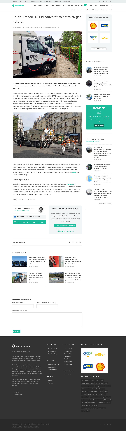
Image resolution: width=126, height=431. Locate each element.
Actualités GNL (52, 354)
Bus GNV (66, 359)
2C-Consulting (86, 380)
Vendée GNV (85, 411)
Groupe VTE (85, 397)
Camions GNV (68, 354)
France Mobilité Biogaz (98, 388)
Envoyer (16, 331)
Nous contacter (18, 394)
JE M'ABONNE (99, 125)
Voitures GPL (67, 375)
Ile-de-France (31, 199)
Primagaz (100, 399)
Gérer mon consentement (31, 426)
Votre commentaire (19, 310)
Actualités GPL (52, 351)
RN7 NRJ (84, 402)
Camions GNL (68, 356)
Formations (57, 1)
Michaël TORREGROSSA (31, 27)
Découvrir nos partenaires (65, 225)
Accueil (73, 10)
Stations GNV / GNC (53, 364)
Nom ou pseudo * (18, 302)
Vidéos (21, 1)
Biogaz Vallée (85, 383)
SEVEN (108, 402)
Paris (14, 199)
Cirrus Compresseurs (88, 386)
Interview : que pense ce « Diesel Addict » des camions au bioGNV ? (102, 166)
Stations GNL (51, 367)
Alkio (93, 380)
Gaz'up (101, 391)
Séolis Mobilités (101, 402)
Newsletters (66, 1)
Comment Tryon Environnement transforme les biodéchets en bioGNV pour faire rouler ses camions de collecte (103, 193)
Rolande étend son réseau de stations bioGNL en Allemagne (102, 96)
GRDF (74, 172)
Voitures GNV (68, 349)
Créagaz (97, 386)
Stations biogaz (52, 369)
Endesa (108, 386)
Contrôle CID (48, 1)
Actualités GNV (52, 349)
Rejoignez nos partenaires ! (65, 231)
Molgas (84, 399)
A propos (16, 392)
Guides (27, 1)
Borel (92, 383)
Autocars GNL (68, 364)
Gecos (84, 394)
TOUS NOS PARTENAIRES (99, 48)
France (24, 199)
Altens (97, 380)
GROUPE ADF (90, 394)
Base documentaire (36, 1)
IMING (91, 397)
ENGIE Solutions (86, 388)
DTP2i (19, 199)
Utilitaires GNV (68, 351)
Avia (102, 380)
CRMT (103, 386)
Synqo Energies (86, 405)
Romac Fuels (91, 402)
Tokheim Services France (89, 408)
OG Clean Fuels (92, 399)
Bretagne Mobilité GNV (101, 383)
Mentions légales (17, 426)
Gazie (105, 391)
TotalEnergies (101, 408)
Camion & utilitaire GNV (49, 27)
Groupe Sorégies (100, 394)
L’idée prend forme (105, 397)
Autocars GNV (68, 361)
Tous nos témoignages (105, 203)
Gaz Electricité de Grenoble (89, 391)
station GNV (71, 184)
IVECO (96, 397)
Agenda (15, 1)
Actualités (79, 10)
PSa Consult (107, 399)
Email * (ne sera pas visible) (46, 302)
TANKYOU (94, 405)
